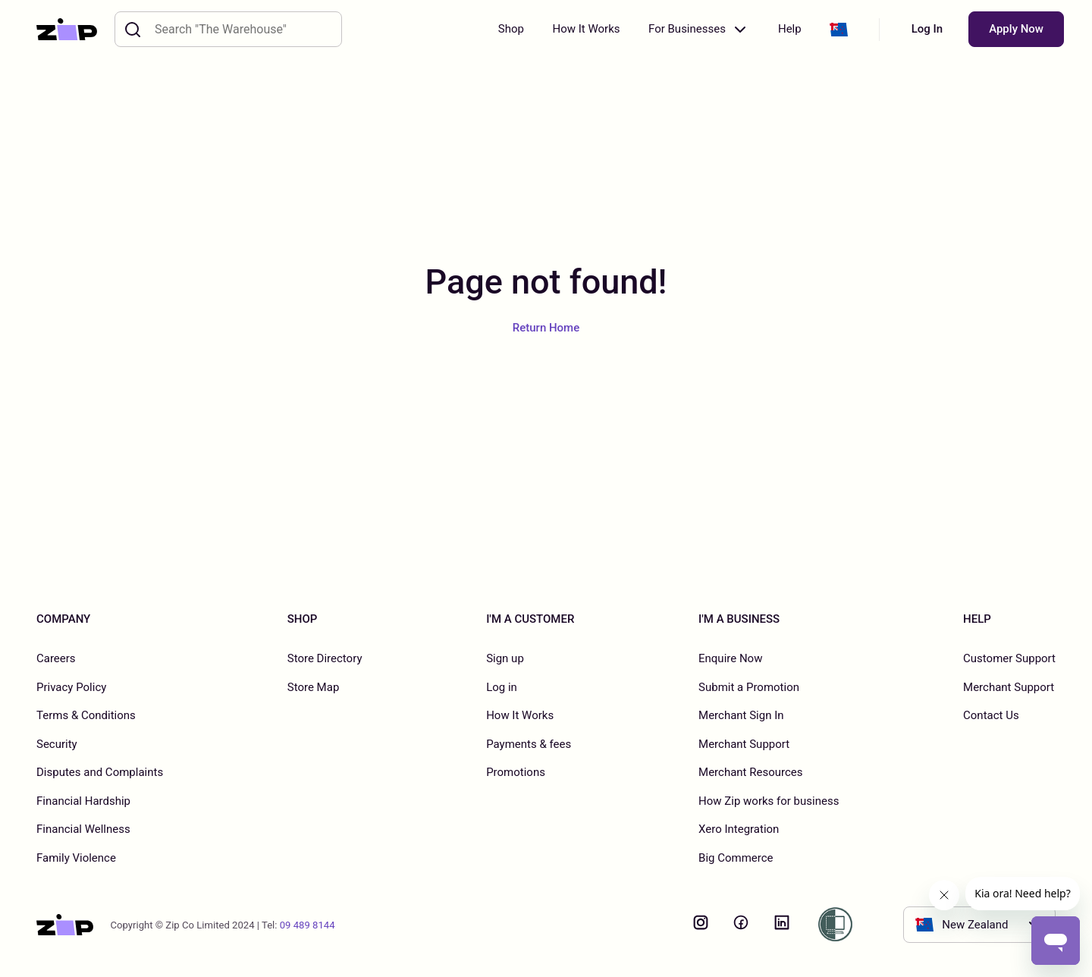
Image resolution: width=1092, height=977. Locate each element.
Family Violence (76, 858)
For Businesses (698, 29)
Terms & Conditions (86, 715)
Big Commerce (735, 858)
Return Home (546, 328)
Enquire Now (730, 658)
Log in (501, 687)
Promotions (515, 772)
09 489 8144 (307, 925)
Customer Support (1009, 658)
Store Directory (324, 658)
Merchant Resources (750, 772)
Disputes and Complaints (99, 772)
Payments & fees (528, 744)
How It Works (586, 29)
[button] (839, 29)
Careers (56, 658)
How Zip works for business (768, 801)
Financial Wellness (83, 829)
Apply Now (1016, 29)
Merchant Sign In (741, 715)
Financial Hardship (83, 801)
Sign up (505, 658)
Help (790, 29)
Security (56, 744)
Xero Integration (738, 829)
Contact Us (991, 715)
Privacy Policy (71, 687)
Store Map (313, 687)
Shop (511, 29)
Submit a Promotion (748, 687)
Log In (927, 29)
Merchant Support (743, 744)
